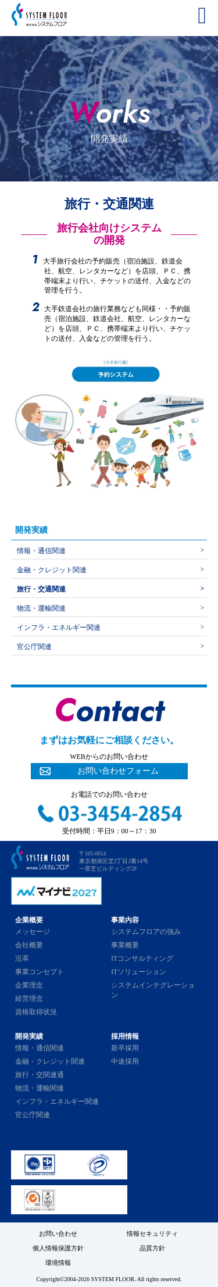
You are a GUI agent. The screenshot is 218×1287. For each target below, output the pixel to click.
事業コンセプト (39, 972)
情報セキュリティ (152, 1233)
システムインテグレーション (153, 990)
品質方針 (152, 1248)
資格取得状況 (36, 1012)
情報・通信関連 (41, 551)
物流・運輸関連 (41, 608)
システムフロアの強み (146, 932)
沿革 (22, 958)
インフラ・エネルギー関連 (59, 627)
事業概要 (125, 945)
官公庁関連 (34, 647)
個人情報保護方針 (58, 1248)
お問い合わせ (58, 1233)
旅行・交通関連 (41, 589)
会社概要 (29, 945)
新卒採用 (125, 1048)
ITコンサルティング (142, 958)
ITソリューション (138, 972)
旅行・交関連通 (39, 1075)
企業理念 (29, 985)
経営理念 (29, 998)
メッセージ (32, 932)
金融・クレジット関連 (52, 570)
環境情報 (58, 1262)
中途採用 (125, 1061)
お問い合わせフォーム (118, 771)
